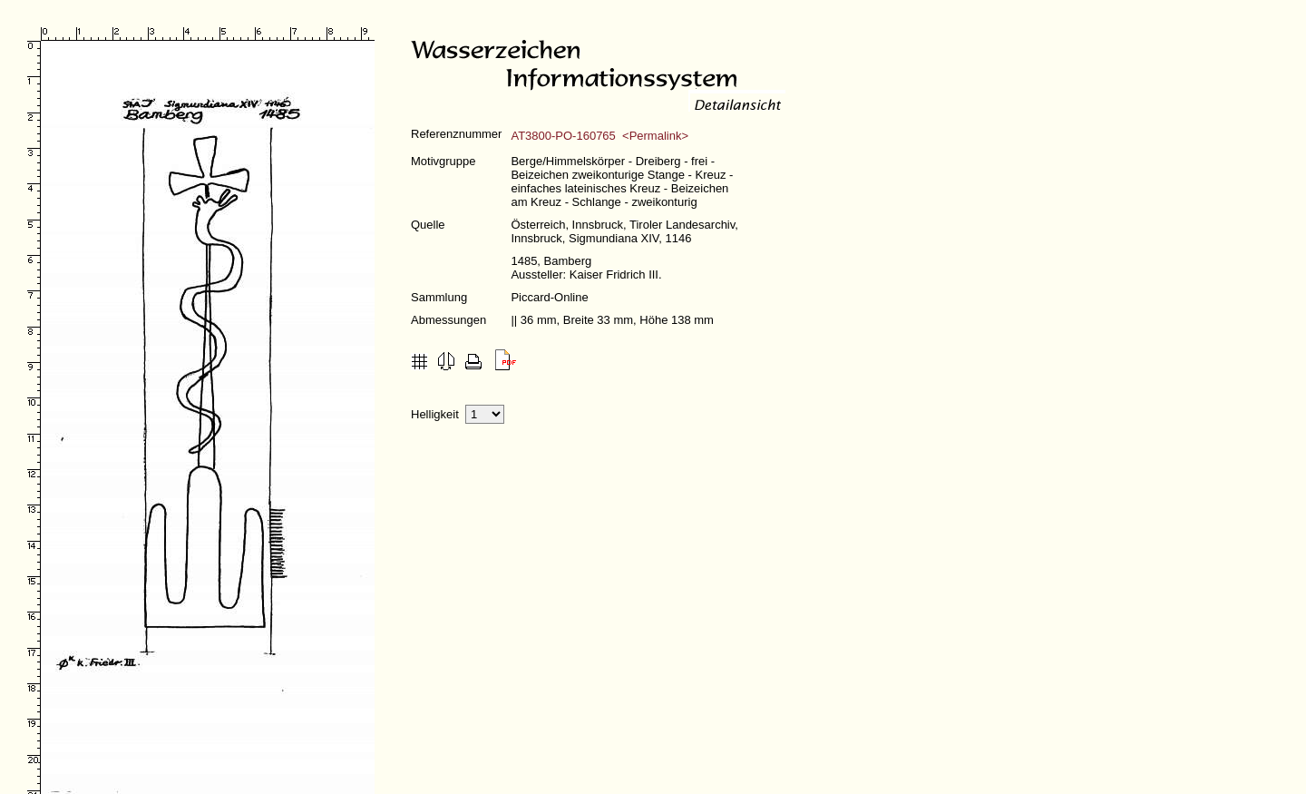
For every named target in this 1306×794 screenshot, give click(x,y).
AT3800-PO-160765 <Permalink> (599, 135)
